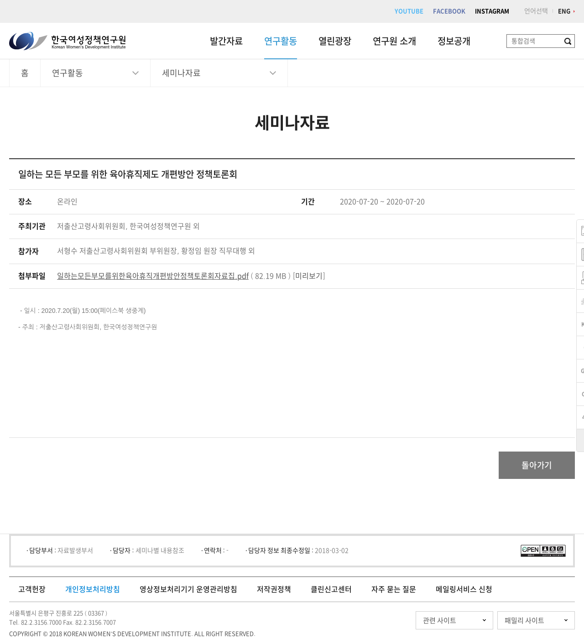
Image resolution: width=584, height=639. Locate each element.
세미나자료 (181, 73)
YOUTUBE (409, 11)
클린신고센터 (331, 589)
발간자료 (226, 41)
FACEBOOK (449, 11)
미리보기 (309, 276)
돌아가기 (536, 465)
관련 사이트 (439, 620)
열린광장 (334, 41)
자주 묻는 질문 (393, 589)
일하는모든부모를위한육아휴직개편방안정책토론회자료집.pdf (153, 276)
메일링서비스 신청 (464, 589)
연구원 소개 (394, 41)
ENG (564, 11)
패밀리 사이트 (524, 620)
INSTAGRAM (492, 11)
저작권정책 (274, 589)
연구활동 (280, 41)
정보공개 (454, 41)
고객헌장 (32, 589)
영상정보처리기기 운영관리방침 (188, 589)
